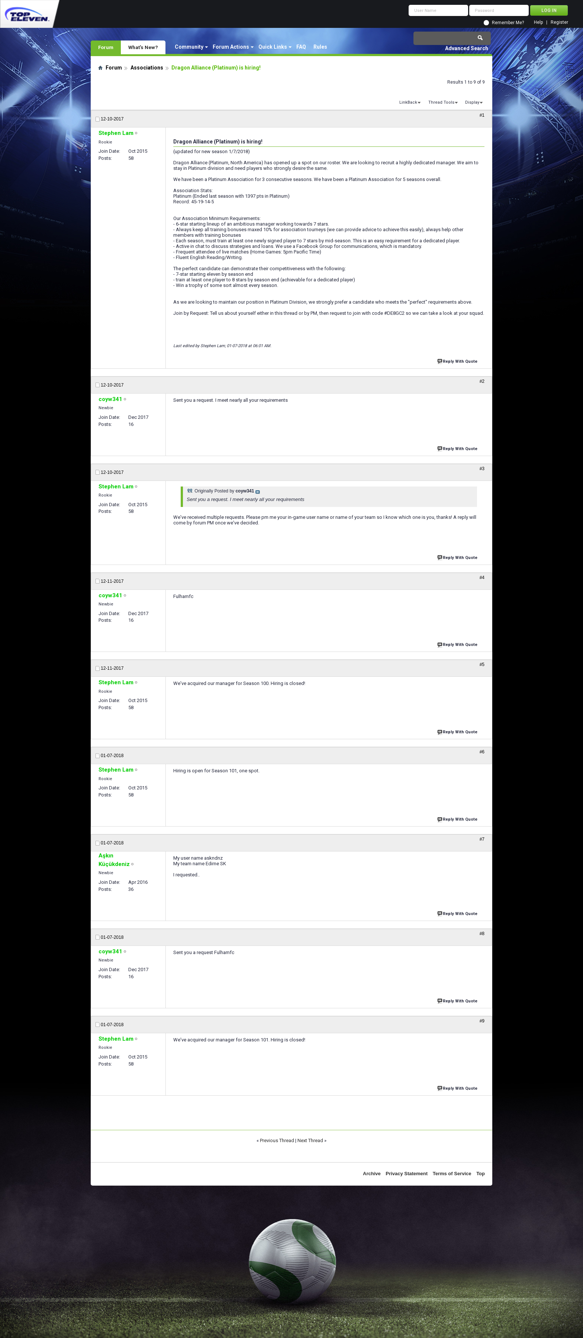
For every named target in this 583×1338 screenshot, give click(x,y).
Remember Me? (508, 22)
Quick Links (272, 47)
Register (559, 22)
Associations (147, 68)
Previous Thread (277, 1140)
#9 (482, 1021)
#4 (482, 577)
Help (538, 22)
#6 (482, 751)
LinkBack (408, 102)
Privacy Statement (407, 1173)
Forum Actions (231, 47)
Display (472, 102)
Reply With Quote (458, 361)
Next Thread (310, 1140)
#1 (482, 115)
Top (480, 1173)
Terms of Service (452, 1173)
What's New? (143, 47)
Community (189, 47)
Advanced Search (466, 48)
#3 (482, 468)
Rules (320, 47)
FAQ (301, 47)
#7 (482, 839)
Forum (105, 47)
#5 (482, 664)
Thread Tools (441, 102)
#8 (482, 933)
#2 (482, 381)
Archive (372, 1173)
